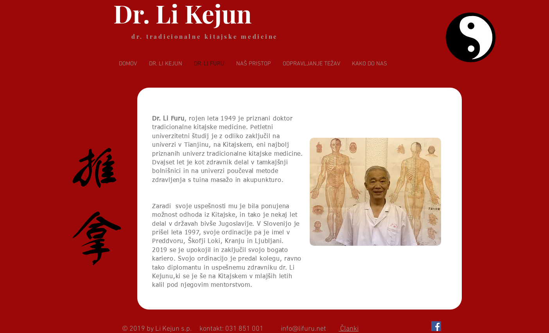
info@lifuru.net (303, 329)
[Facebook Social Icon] (436, 326)
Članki (349, 329)
